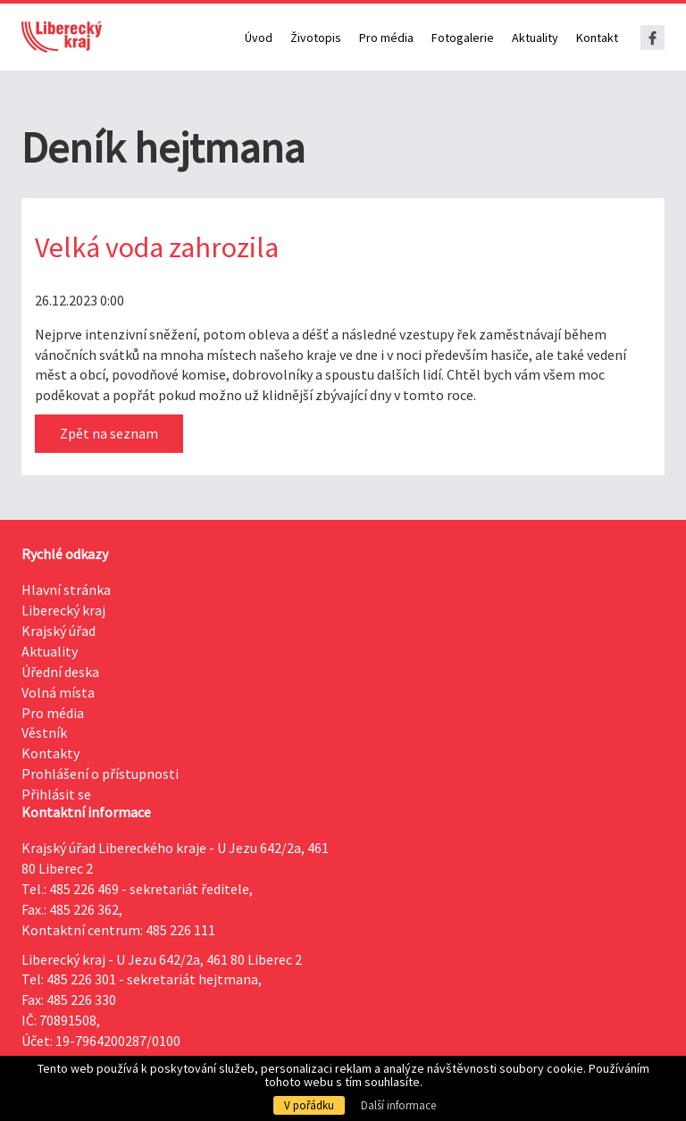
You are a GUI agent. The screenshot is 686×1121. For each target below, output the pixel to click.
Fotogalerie (462, 37)
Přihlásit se (56, 794)
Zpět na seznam (109, 433)
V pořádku (309, 1105)
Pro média (386, 37)
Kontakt (597, 37)
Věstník (44, 732)
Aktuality (535, 37)
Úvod (258, 37)
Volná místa (58, 692)
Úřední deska (60, 672)
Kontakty (50, 753)
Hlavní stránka (66, 589)
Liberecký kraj (63, 610)
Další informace (398, 1105)
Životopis (315, 37)
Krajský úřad (58, 631)
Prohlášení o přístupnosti (100, 773)
